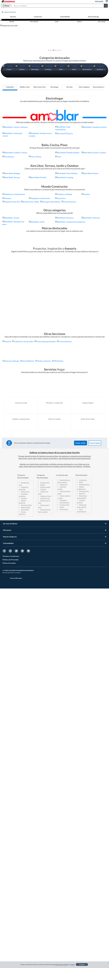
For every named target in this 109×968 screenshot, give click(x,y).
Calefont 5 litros (45, 875)
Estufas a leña (44, 862)
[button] (60, 6)
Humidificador (64, 882)
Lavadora (24, 878)
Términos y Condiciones (11, 936)
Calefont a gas (45, 878)
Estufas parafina (26, 884)
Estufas (42, 864)
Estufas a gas (25, 871)
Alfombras (63, 880)
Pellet (81, 862)
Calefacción (64, 864)
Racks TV (82, 873)
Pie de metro (64, 889)
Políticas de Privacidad (10, 939)
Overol (62, 886)
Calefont (43, 869)
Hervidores (83, 859)
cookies (72, 964)
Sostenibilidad (65, 17)
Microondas (25, 889)
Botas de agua (25, 887)
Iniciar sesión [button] (80, 822)
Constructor (38, 17)
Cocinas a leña (64, 884)
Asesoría (13, 17)
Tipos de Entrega (93, 17)
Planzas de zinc (84, 871)
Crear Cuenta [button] (94, 822)
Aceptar (82, 964)
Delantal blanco (84, 864)
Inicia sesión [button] (99, 1)
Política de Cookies (9, 942)
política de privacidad (61, 964)
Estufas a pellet (45, 866)
